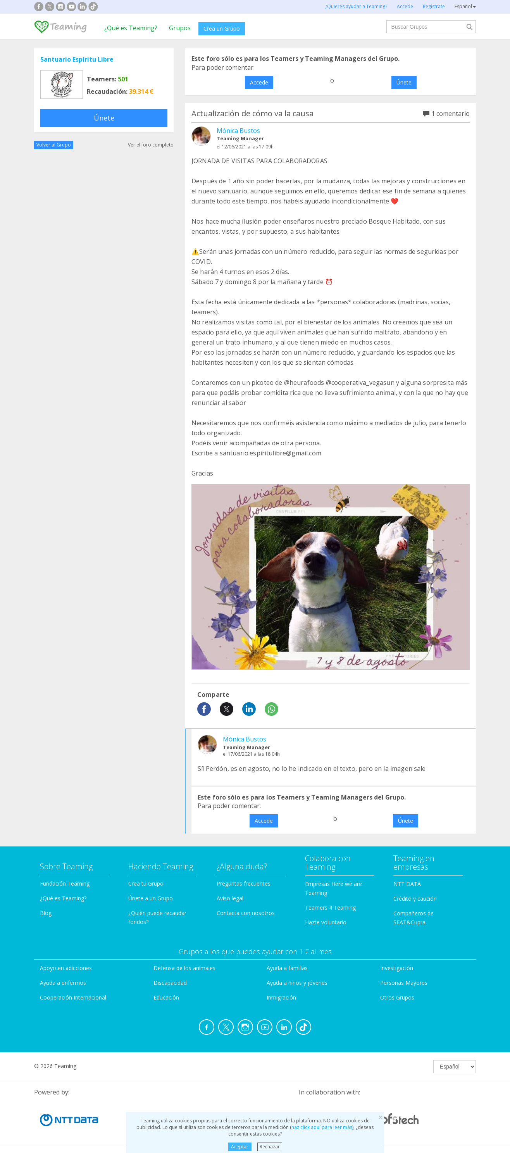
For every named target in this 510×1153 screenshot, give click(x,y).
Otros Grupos (397, 997)
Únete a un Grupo (150, 898)
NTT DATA (407, 884)
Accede (259, 82)
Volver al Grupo (53, 144)
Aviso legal (230, 898)
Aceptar (239, 1146)
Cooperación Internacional (73, 997)
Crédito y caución (415, 898)
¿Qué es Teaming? (130, 28)
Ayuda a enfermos (63, 982)
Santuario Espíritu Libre (77, 59)
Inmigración (281, 997)
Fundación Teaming (65, 883)
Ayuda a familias (287, 968)
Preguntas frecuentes (244, 883)
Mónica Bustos (238, 130)
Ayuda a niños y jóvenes (297, 982)
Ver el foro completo (151, 144)
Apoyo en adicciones (66, 968)
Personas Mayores (403, 982)
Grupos (180, 28)
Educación (166, 997)
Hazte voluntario (325, 922)
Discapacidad (170, 982)
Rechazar (270, 1146)
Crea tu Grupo (146, 883)
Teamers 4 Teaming (330, 907)
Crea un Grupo (221, 28)
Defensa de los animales (184, 968)
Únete (104, 117)
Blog (46, 913)
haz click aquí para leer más (321, 1127)
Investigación (396, 968)
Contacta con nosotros (246, 913)
